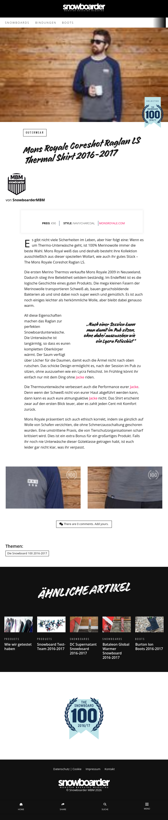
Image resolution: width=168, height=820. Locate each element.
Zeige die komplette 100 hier (84, 744)
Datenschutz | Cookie (67, 769)
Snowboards (17, 23)
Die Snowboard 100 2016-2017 (27, 553)
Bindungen (46, 23)
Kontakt (110, 769)
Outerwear (35, 132)
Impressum (93, 769)
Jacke (80, 377)
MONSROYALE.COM (112, 223)
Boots (68, 23)
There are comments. (83, 524)
